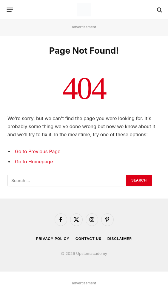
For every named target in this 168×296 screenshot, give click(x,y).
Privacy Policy (53, 238)
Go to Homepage (34, 162)
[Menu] (10, 9)
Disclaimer (119, 238)
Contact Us (88, 238)
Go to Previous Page (38, 151)
